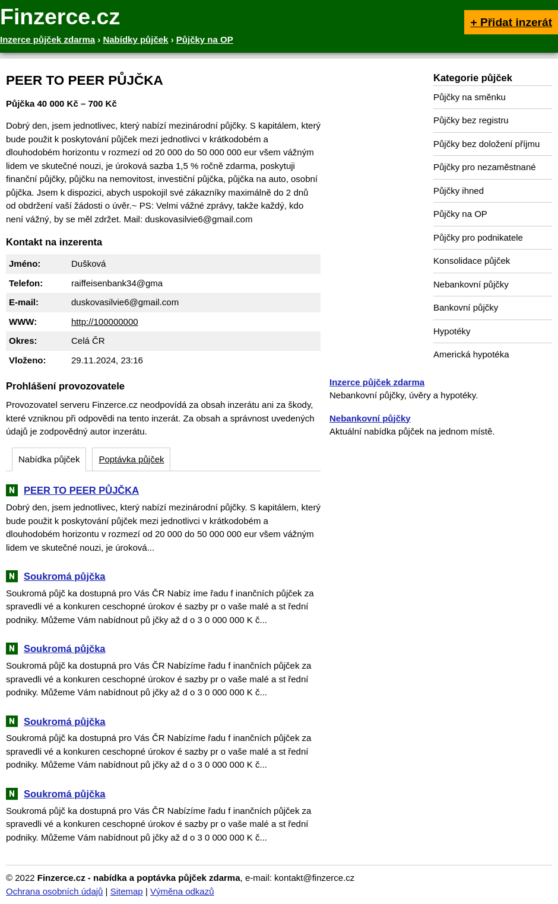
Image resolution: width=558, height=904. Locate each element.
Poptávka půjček (131, 459)
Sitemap (126, 891)
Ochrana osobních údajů (54, 891)
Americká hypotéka (471, 354)
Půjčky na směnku (469, 97)
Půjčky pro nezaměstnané (484, 167)
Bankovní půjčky (465, 307)
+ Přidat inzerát (511, 22)
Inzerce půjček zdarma (376, 382)
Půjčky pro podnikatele (478, 237)
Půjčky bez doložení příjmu (486, 144)
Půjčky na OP (460, 214)
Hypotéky (452, 331)
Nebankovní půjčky (471, 284)
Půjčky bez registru (471, 120)
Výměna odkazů (182, 891)
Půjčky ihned (458, 191)
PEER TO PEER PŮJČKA (81, 490)
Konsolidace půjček (471, 260)
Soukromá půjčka (65, 576)
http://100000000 (104, 322)
